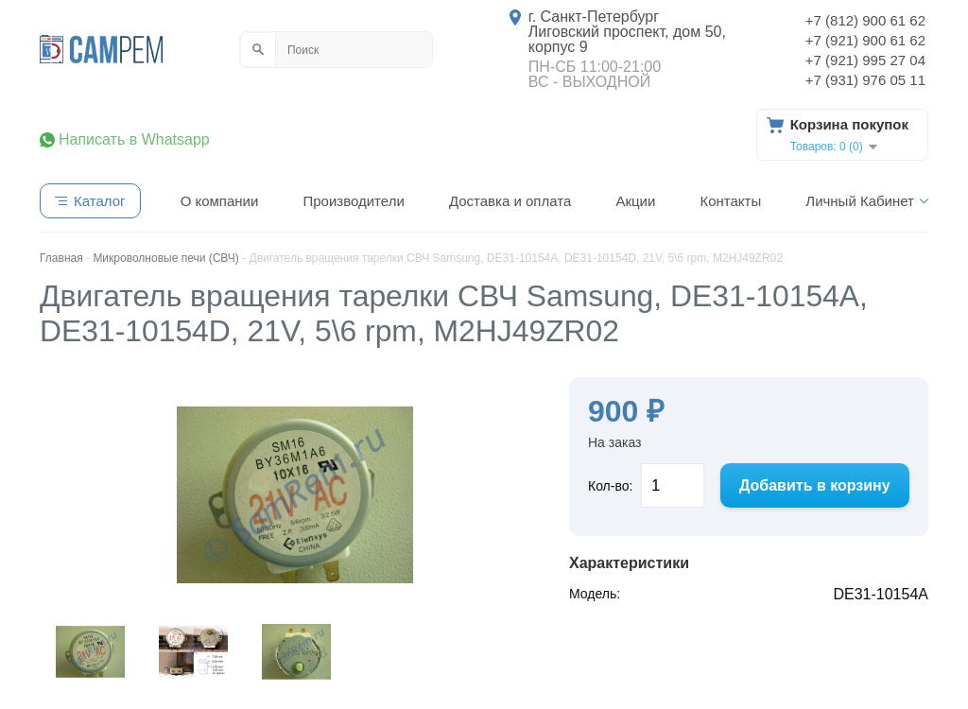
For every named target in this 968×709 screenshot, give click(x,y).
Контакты (730, 201)
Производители (353, 201)
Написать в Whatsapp (134, 139)
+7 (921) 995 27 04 (865, 60)
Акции (635, 201)
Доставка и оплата (510, 201)
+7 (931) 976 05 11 (865, 80)
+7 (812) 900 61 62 (865, 20)
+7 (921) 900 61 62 (865, 40)
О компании (220, 201)
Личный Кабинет (859, 201)
